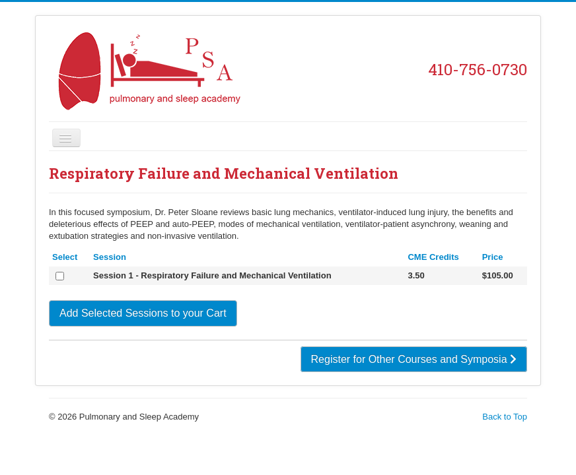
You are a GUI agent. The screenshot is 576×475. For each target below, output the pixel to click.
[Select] (59, 276)
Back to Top (504, 417)
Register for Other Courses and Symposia (414, 359)
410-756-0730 (477, 69)
